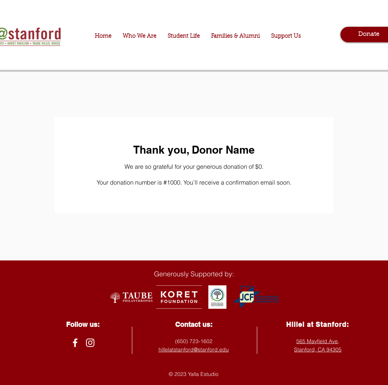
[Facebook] (75, 342)
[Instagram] (90, 342)
